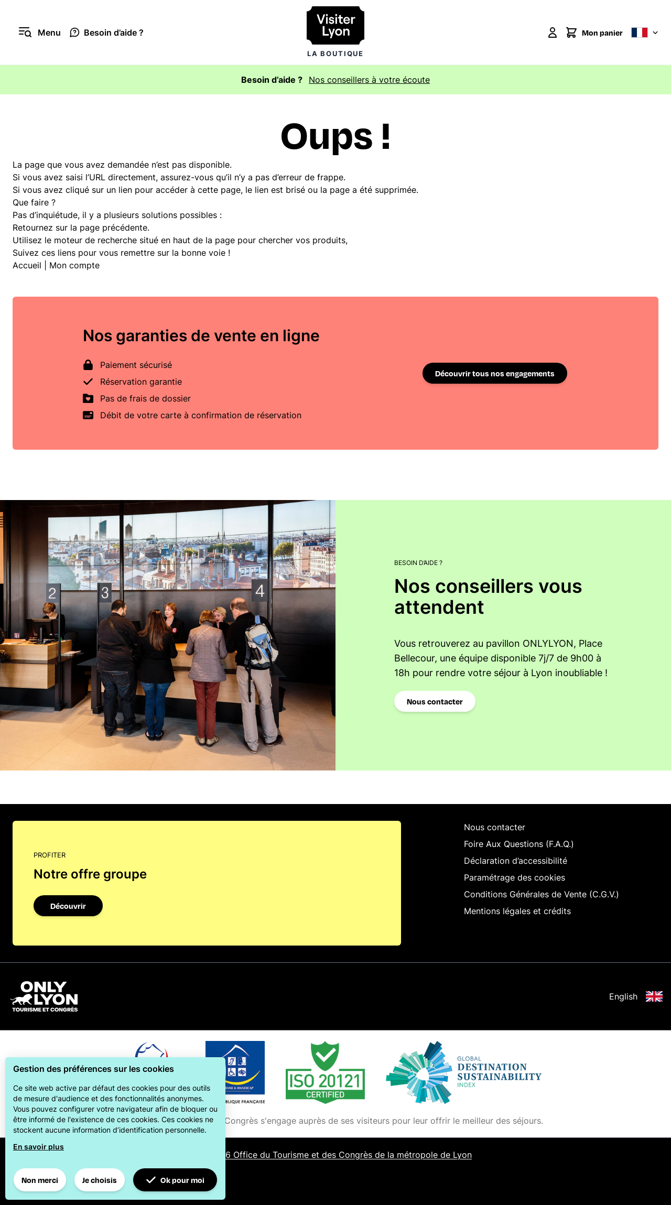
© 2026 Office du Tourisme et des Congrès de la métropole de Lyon (335, 1154)
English (636, 996)
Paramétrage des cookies (514, 877)
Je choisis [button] (99, 1180)
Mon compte (74, 265)
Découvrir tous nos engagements (495, 373)
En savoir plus (38, 1146)
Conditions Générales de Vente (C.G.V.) (541, 894)
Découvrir (68, 905)
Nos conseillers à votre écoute (369, 79)
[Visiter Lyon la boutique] (335, 32)
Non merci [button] (39, 1180)
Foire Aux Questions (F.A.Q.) (519, 844)
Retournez (33, 227)
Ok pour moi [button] (175, 1180)
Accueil (27, 265)
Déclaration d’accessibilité (515, 860)
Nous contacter (435, 701)
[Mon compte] (552, 32)
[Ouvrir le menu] (37, 32)
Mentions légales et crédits (517, 911)
